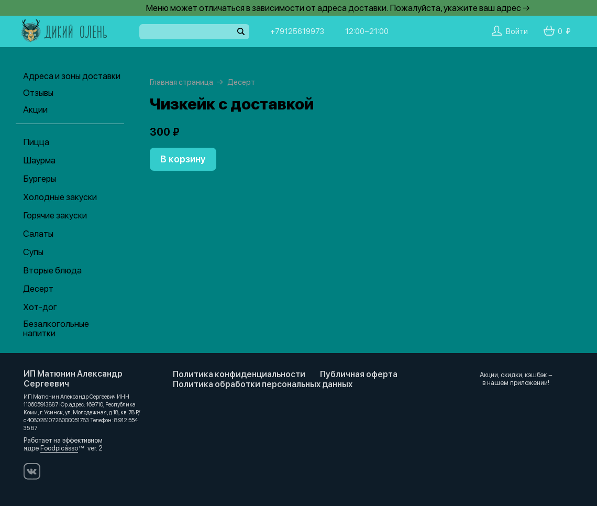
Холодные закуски (60, 197)
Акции (35, 109)
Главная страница (181, 82)
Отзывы (38, 92)
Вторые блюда (52, 270)
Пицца (36, 142)
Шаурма (39, 160)
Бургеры (39, 178)
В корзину (183, 158)
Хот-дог (40, 307)
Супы (33, 252)
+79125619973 (297, 31)
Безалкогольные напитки (56, 328)
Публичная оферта (358, 374)
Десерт (38, 288)
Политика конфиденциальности (239, 374)
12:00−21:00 (367, 31)
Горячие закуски (55, 215)
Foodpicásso (59, 448)
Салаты (38, 233)
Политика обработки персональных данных (262, 384)
